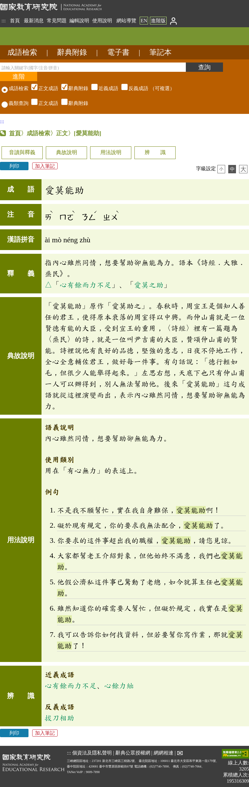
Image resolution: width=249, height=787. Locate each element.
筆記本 (160, 52)
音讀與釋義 (22, 152)
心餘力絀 (119, 685)
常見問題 (57, 20)
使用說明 (102, 20)
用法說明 (110, 152)
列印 (14, 166)
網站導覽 (126, 20)
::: (4, 20)
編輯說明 (79, 20)
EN (144, 20)
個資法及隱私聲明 (92, 752)
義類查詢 (15, 103)
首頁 (15, 20)
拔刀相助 (59, 718)
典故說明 (66, 152)
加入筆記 (45, 166)
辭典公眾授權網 (133, 752)
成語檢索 (22, 52)
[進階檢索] (18, 76)
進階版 (158, 20)
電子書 (118, 52)
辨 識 (155, 152)
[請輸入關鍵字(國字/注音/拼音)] (93, 67)
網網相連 (163, 752)
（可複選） (102, 88)
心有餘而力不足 (85, 285)
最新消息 (34, 20)
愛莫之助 (149, 285)
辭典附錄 (72, 52)
